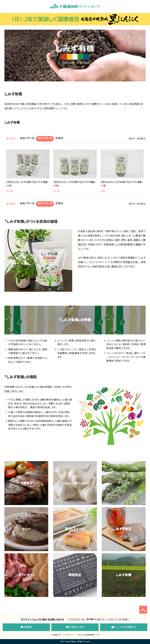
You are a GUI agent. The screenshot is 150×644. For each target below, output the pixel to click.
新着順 (59, 138)
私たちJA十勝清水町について (88, 635)
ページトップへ (143, 610)
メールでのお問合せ (123, 627)
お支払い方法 (75, 627)
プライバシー (68, 635)
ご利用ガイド (55, 635)
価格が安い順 (27, 138)
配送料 (26, 627)
